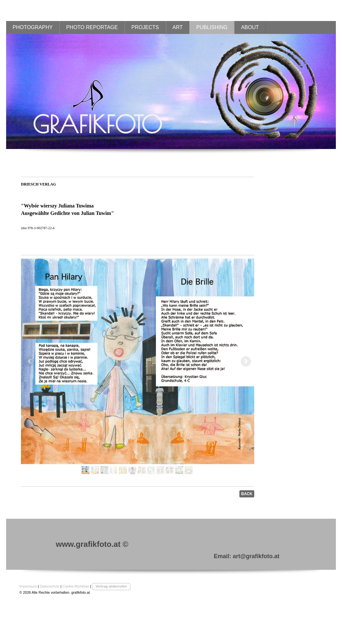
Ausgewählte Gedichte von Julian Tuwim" (67, 213)
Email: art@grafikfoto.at (246, 556)
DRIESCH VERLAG (38, 184)
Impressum (28, 586)
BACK (247, 494)
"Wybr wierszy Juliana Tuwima (57, 205)
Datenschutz (49, 586)
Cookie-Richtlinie (76, 586)
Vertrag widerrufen (111, 586)
